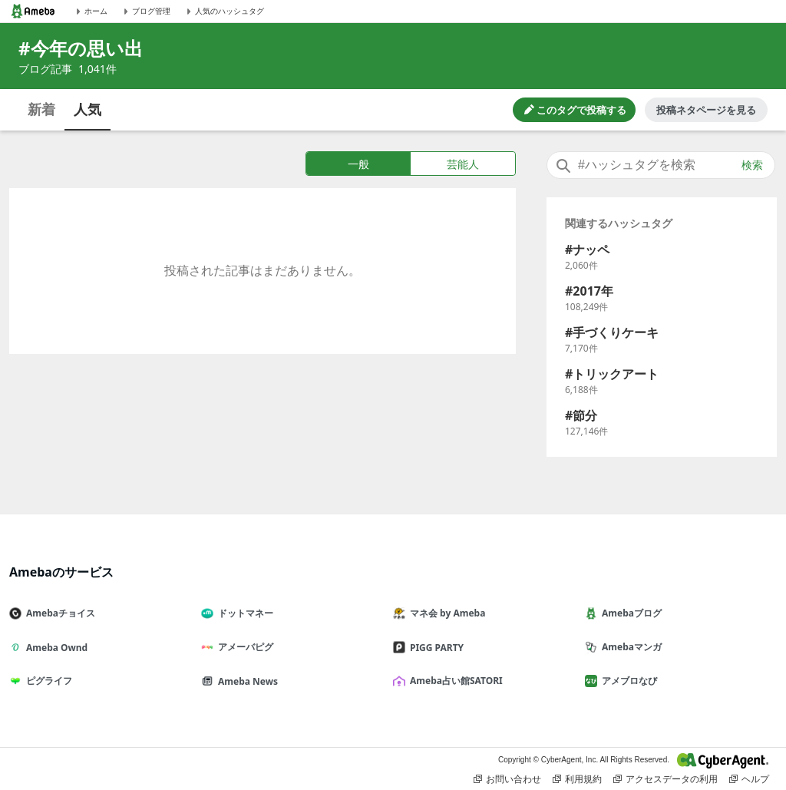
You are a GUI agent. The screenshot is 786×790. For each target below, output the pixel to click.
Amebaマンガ (629, 646)
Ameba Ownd (54, 647)
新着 (41, 109)
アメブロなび (627, 680)
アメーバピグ (243, 646)
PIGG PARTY (434, 647)
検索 (752, 165)
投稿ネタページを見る (706, 110)
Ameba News (245, 681)
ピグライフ (46, 680)
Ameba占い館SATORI (454, 680)
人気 (87, 109)
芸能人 (463, 164)
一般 (358, 164)
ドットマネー (243, 613)
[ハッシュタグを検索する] (661, 165)
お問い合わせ (507, 779)
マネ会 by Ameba (445, 613)
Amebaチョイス (58, 613)
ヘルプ (749, 779)
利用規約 (577, 779)
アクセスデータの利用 (665, 779)
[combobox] (661, 165)
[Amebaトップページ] (33, 11)
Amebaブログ (629, 613)
